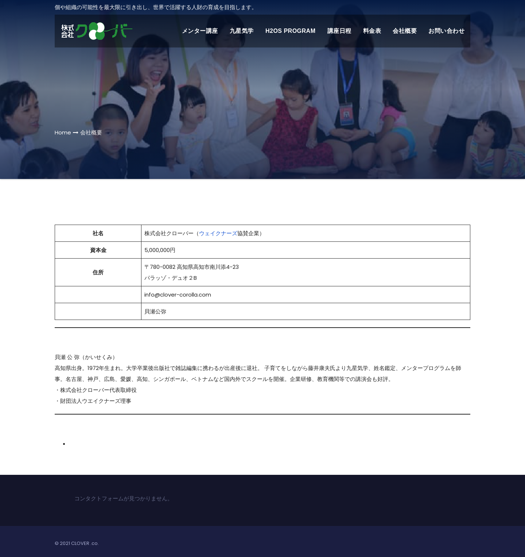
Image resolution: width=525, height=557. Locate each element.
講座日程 (339, 31)
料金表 (372, 31)
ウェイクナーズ (218, 233)
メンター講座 (200, 31)
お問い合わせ (446, 31)
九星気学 (242, 31)
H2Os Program (290, 31)
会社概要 (405, 31)
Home (63, 132)
